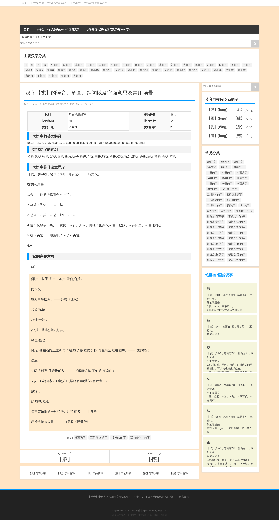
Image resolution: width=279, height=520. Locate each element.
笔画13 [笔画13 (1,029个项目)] (132, 70)
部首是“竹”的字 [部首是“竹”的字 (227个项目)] (215, 249)
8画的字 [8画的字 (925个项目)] (211, 167)
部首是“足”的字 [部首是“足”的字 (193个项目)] (236, 254)
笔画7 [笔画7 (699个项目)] (61, 70)
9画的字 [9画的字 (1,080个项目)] (224, 167)
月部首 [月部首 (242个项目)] (151, 64)
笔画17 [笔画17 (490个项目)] (181, 70)
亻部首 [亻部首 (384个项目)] (55, 64)
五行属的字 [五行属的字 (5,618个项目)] (233, 199)
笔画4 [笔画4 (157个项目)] (29, 70)
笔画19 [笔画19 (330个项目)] (205, 70)
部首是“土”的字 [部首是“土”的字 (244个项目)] (236, 216)
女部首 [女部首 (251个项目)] (91, 64)
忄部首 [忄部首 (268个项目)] (115, 64)
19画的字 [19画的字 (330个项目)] (242, 183)
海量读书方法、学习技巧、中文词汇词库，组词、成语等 (139, 515)
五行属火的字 (98, 437)
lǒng (42, 37)
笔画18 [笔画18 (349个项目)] (193, 70)
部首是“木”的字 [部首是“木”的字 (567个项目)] (236, 232)
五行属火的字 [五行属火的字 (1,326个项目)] (214, 199)
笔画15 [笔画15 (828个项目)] (156, 70)
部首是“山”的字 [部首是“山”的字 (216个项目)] (236, 221)
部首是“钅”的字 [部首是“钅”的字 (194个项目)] (215, 260)
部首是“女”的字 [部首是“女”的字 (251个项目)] (215, 221)
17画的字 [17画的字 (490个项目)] (212, 183)
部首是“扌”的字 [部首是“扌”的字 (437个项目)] (236, 227)
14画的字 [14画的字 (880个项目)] (212, 178)
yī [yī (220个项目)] (38, 64)
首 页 (24, 3)
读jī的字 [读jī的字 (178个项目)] (231, 205)
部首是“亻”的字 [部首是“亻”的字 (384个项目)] (244, 210)
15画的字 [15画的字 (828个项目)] (227, 178)
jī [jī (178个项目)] (26, 64)
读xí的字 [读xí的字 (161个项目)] (244, 205)
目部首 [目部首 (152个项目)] (223, 64)
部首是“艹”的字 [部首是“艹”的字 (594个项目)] (236, 249)
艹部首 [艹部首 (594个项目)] (230, 70)
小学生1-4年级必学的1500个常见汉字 (48, 3)
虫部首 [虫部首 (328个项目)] (242, 70)
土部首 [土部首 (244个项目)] (79, 64)
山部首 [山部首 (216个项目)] (103, 64)
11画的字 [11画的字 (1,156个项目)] (212, 172)
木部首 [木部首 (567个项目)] (163, 64)
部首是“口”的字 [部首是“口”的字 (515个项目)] (215, 216)
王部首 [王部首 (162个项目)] (199, 64)
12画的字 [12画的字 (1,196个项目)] (227, 172)
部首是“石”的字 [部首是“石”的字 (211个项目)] (236, 243)
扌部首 (43, 104)
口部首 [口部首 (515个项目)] (67, 64)
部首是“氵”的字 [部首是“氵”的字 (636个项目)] (215, 238)
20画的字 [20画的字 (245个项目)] (212, 188)
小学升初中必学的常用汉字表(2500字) (89, 3)
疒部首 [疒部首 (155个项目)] (211, 64)
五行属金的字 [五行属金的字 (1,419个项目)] (214, 205)
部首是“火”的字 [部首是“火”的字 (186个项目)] (236, 238)
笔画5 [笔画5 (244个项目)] (39, 70)
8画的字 (80, 437)
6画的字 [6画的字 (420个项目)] (224, 161)
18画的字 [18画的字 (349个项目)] (227, 183)
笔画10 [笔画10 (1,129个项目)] (95, 70)
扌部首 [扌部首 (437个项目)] (127, 64)
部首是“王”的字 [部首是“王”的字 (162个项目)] (215, 243)
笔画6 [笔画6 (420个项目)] (50, 70)
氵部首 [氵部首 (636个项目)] (175, 64)
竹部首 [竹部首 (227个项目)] (247, 64)
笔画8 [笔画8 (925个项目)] (72, 70)
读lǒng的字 (119, 437)
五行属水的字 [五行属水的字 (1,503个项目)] (234, 194)
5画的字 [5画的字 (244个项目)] (211, 161)
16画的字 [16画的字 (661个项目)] (242, 178)
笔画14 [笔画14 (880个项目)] (144, 70)
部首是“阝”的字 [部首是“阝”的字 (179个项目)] (236, 260)
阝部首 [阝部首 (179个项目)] (77, 75)
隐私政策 (184, 496)
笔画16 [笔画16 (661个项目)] (168, 70)
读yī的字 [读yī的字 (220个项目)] (212, 210)
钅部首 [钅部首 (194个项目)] (65, 75)
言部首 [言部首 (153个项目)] (29, 75)
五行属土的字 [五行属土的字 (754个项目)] (229, 188)
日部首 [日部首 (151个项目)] (139, 64)
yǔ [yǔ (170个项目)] (45, 64)
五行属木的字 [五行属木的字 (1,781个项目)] (214, 194)
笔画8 (51, 104)
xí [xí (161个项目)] (32, 64)
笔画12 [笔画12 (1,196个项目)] (119, 70)
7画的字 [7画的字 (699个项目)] (238, 161)
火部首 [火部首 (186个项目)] (187, 64)
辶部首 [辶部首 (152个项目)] (53, 75)
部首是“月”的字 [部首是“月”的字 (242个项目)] (215, 232)
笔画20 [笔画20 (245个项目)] (218, 70)
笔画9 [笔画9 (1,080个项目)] (83, 70)
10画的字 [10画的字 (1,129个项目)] (239, 167)
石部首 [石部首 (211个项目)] (235, 64)
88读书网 (161, 510)
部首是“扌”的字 (140, 437)
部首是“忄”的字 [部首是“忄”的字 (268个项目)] (215, 227)
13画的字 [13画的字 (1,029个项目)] (242, 172)
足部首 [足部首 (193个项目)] (41, 75)
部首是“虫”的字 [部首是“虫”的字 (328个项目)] (215, 254)
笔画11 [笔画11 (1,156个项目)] (107, 70)
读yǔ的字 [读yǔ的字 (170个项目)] (226, 210)
